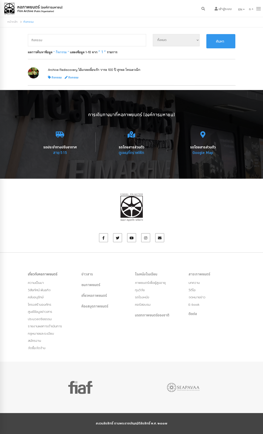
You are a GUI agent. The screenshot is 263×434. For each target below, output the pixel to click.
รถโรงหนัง (142, 297)
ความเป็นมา (36, 282)
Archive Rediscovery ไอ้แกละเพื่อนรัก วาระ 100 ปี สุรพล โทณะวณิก (94, 70)
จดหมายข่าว (196, 297)
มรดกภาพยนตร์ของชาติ (152, 315)
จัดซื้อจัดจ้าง (37, 347)
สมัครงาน (34, 340)
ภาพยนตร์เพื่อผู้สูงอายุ (150, 282)
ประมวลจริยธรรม (40, 318)
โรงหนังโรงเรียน (146, 274)
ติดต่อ (192, 313)
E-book (193, 304)
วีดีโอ (192, 290)
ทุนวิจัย (140, 290)
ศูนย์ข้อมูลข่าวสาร (40, 311)
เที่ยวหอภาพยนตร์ (94, 295)
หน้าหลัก (12, 22)
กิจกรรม (57, 77)
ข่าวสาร (87, 274)
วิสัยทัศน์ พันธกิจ (39, 290)
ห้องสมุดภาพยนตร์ (94, 306)
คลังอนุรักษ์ (35, 297)
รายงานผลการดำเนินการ (45, 326)
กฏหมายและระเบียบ (41, 333)
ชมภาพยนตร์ (90, 284)
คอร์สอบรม (143, 304)
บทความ (194, 282)
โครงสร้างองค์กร (39, 304)
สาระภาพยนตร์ (199, 274)
